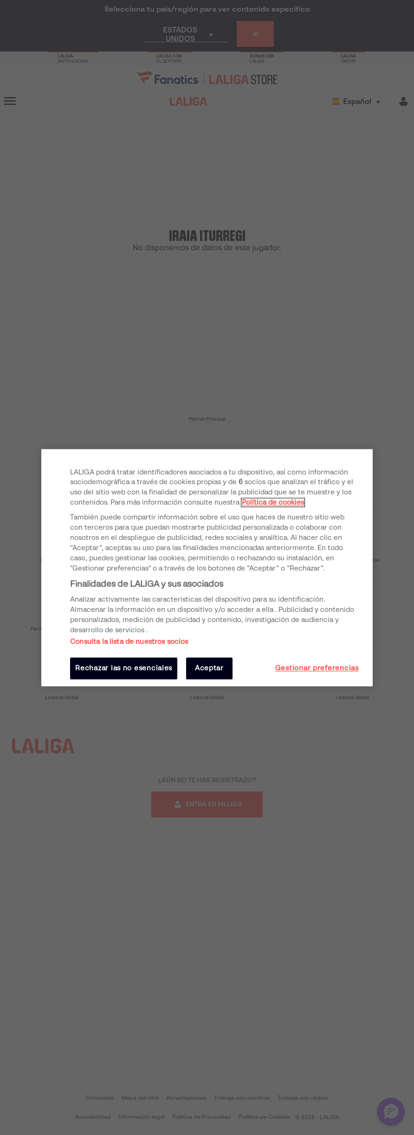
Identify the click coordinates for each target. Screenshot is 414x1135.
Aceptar (209, 668)
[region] (207, 567)
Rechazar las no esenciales (123, 668)
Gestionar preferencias (317, 668)
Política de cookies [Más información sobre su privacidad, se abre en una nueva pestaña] (273, 502)
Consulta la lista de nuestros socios (129, 642)
